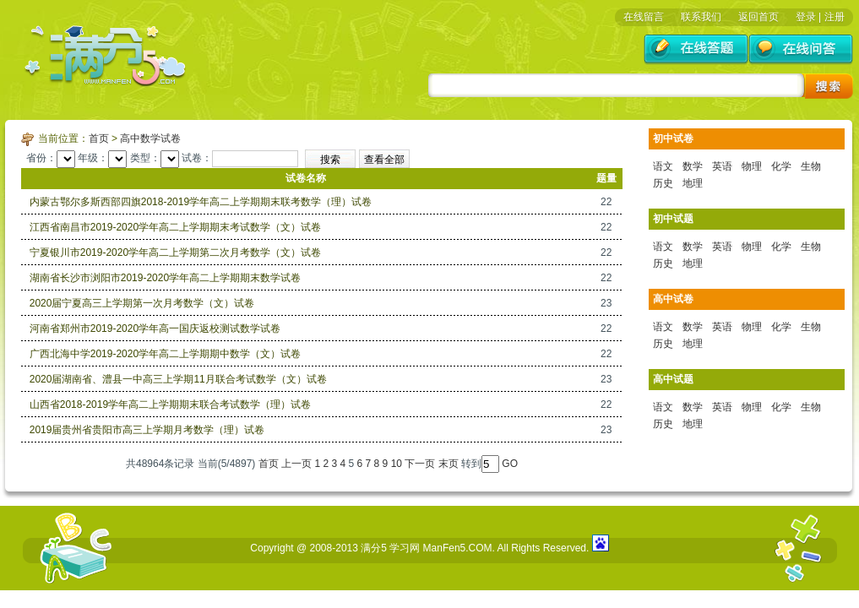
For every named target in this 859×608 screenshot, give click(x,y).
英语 (722, 166)
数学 (692, 166)
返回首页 (758, 17)
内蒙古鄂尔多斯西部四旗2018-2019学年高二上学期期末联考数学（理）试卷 (201, 202)
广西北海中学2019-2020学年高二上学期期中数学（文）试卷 (165, 354)
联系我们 (701, 17)
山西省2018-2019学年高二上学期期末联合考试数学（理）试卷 (170, 404)
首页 (99, 138)
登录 (806, 17)
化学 (781, 166)
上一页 (296, 464)
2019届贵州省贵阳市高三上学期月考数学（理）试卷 (147, 430)
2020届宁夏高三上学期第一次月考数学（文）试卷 (142, 303)
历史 (663, 183)
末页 (448, 464)
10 (396, 464)
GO (510, 464)
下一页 (420, 464)
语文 (663, 166)
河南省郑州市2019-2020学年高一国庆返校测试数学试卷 (155, 328)
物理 (752, 166)
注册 (834, 17)
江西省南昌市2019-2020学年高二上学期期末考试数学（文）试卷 (175, 227)
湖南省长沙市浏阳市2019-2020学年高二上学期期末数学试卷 (165, 278)
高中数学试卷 (150, 138)
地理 (692, 183)
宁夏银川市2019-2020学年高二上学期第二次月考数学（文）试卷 (175, 252)
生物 (811, 166)
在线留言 (643, 17)
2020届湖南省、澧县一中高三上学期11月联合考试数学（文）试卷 (178, 379)
